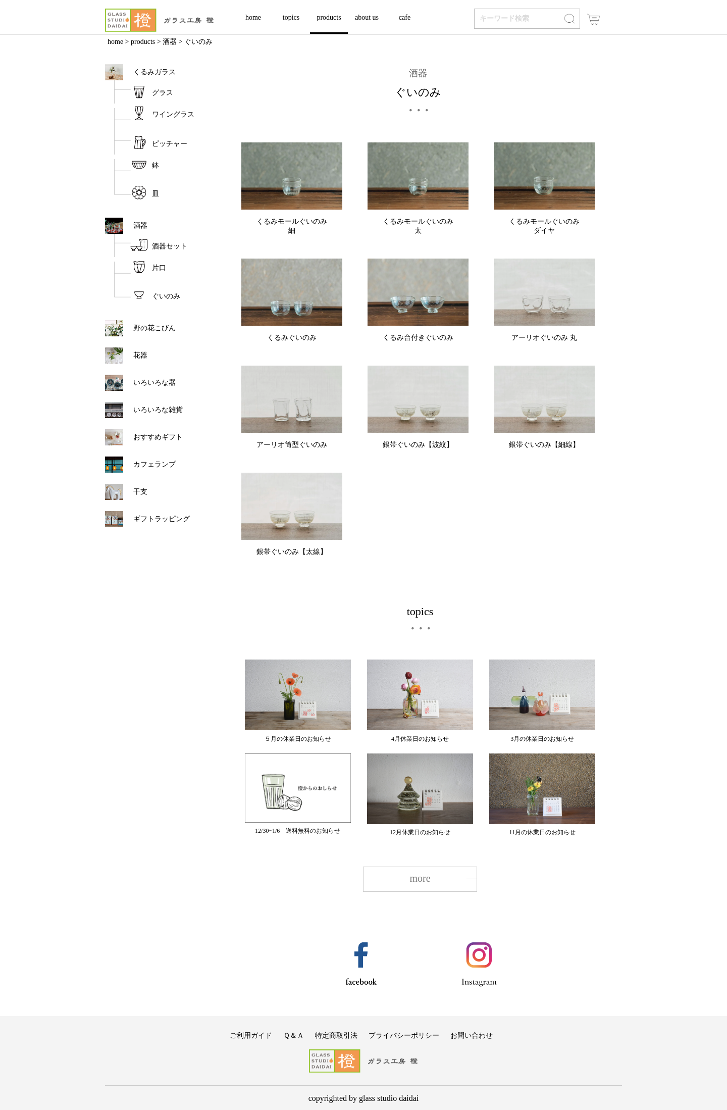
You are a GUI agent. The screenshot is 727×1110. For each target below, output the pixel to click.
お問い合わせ (471, 1035)
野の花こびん (154, 328)
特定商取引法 (336, 1035)
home (253, 17)
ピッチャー (169, 143)
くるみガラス (154, 72)
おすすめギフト (158, 437)
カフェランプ (154, 464)
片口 (159, 268)
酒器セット (169, 246)
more (419, 878)
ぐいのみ (166, 296)
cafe (404, 17)
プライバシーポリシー (404, 1035)
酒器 (170, 41)
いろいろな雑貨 (158, 410)
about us (367, 17)
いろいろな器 (154, 382)
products (329, 17)
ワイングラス (173, 114)
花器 (140, 355)
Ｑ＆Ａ (293, 1035)
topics (291, 17)
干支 (143, 491)
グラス (162, 92)
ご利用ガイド (251, 1035)
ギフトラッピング (161, 519)
